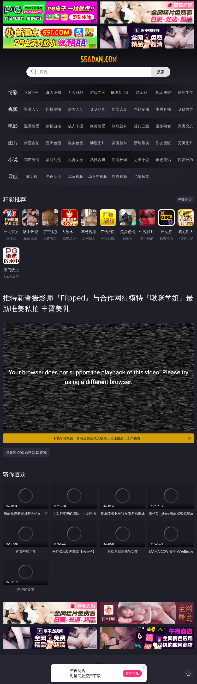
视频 (13, 109)
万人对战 (75, 92)
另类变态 (185, 126)
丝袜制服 (141, 109)
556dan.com (98, 59)
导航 (13, 176)
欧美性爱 (97, 126)
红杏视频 (119, 176)
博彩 (13, 92)
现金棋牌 (163, 92)
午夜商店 (53, 176)
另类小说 (141, 159)
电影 (13, 126)
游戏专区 (97, 92)
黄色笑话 (163, 159)
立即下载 (132, 673)
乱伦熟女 (163, 126)
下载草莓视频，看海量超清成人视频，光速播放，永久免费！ (122, 438)
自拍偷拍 (53, 109)
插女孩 (31, 176)
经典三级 (141, 126)
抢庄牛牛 (185, 92)
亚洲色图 (53, 142)
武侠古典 (97, 159)
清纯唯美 (141, 142)
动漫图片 (97, 142)
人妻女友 (75, 159)
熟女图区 (163, 142)
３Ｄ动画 (97, 109)
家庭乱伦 (53, 159)
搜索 (161, 71)
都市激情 (31, 159)
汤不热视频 (97, 176)
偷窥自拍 (31, 142)
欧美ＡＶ (75, 109)
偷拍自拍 (53, 126)
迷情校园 (119, 159)
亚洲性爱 (31, 126)
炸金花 (141, 92)
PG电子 (31, 92)
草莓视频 (75, 176)
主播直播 (163, 109)
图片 (13, 142)
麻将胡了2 (119, 92)
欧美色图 (75, 142)
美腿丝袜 (119, 142)
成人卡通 (75, 126)
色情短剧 (141, 176)
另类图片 (185, 142)
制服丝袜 (119, 126)
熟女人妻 (119, 109)
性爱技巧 (185, 159)
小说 (13, 159)
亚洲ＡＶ (31, 109)
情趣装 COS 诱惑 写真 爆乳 (26, 452)
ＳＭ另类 (185, 109)
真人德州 (53, 92)
